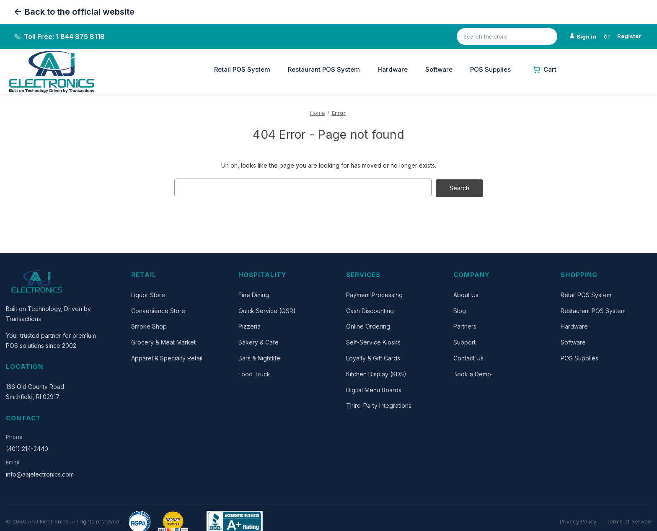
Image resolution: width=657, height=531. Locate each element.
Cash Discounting (370, 309)
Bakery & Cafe (258, 341)
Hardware (393, 69)
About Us (466, 294)
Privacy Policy (578, 520)
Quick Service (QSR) (267, 309)
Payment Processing (374, 294)
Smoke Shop (149, 325)
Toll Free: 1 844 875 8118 (64, 36)
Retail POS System (242, 69)
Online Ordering (368, 325)
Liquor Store (148, 294)
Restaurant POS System (324, 69)
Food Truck (254, 373)
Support (464, 341)
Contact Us (468, 357)
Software (439, 69)
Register (629, 36)
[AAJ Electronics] (37, 282)
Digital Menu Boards (373, 389)
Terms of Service (628, 520)
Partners (464, 325)
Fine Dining (253, 294)
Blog (459, 309)
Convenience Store (158, 309)
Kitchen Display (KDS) (376, 373)
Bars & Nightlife (259, 357)
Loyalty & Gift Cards (373, 357)
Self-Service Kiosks (373, 341)
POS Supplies (490, 69)
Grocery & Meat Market (163, 341)
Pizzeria (249, 325)
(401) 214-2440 (27, 447)
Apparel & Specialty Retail (166, 357)
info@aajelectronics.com (40, 473)
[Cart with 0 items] (544, 70)
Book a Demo (472, 373)
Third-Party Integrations (378, 405)
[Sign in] (582, 37)
